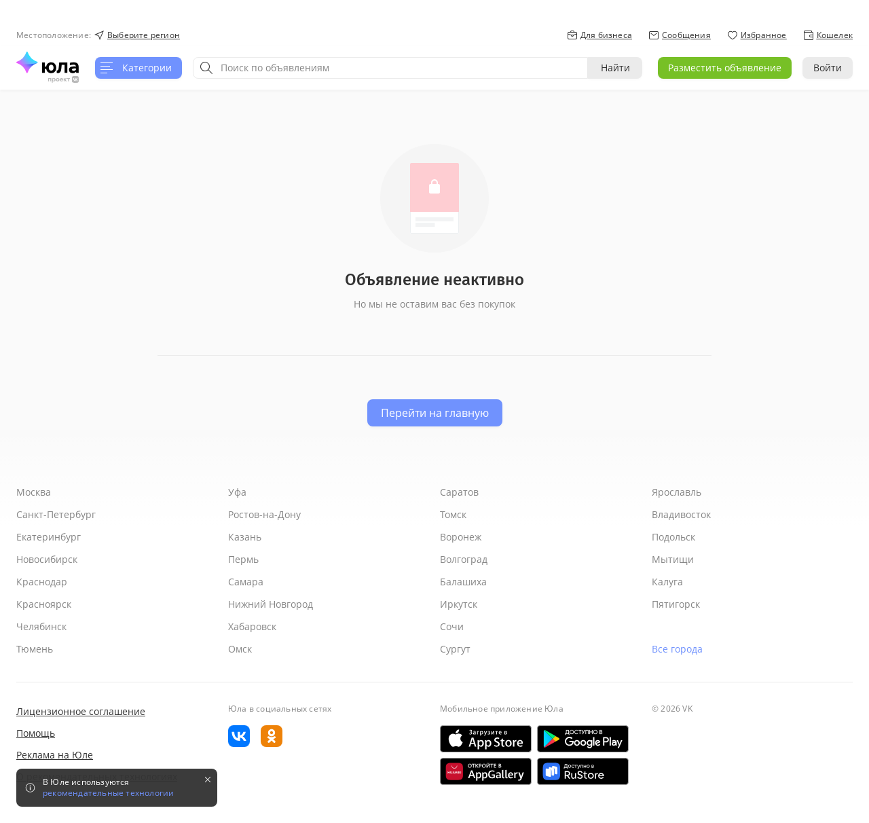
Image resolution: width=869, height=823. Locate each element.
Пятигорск (676, 604)
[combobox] (390, 68)
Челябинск (41, 626)
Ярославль (676, 492)
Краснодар (41, 581)
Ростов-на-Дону (264, 514)
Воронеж (460, 536)
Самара (245, 581)
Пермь (243, 559)
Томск (453, 514)
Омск (240, 648)
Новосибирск (46, 559)
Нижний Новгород (270, 604)
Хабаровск (252, 626)
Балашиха (463, 581)
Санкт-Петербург (56, 514)
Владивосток (681, 514)
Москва (33, 492)
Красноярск (43, 604)
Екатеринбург (48, 536)
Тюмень (34, 648)
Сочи (452, 626)
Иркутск (458, 604)
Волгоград (463, 559)
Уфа (237, 492)
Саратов (459, 492)
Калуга (667, 581)
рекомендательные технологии (108, 793)
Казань (244, 536)
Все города (677, 648)
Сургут (455, 648)
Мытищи (673, 559)
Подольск (673, 536)
